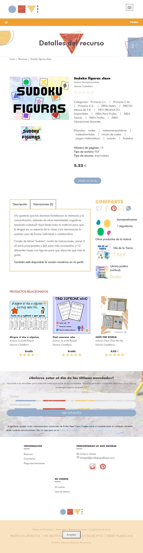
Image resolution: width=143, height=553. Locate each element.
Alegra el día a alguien (24, 337)
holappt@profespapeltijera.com (97, 457)
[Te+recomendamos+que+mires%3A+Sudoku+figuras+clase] (106, 208)
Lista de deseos (62, 491)
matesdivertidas (85, 134)
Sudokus (128, 138)
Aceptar (71, 534)
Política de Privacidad (69, 430)
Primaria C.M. (122, 102)
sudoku (111, 138)
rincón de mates (112, 134)
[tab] (20, 204)
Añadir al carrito (87, 180)
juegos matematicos (88, 138)
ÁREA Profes (97, 117)
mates (92, 130)
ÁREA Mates (109, 105)
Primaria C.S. (86, 105)
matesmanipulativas (114, 130)
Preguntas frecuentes (34, 463)
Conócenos (29, 458)
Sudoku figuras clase (92, 78)
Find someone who (64, 337)
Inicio (12, 59)
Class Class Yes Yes (113, 340)
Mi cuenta (60, 487)
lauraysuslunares (90, 82)
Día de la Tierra (123, 248)
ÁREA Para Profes (106, 113)
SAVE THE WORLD (106, 337)
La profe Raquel (26, 340)
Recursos (22, 59)
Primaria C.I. (99, 102)
